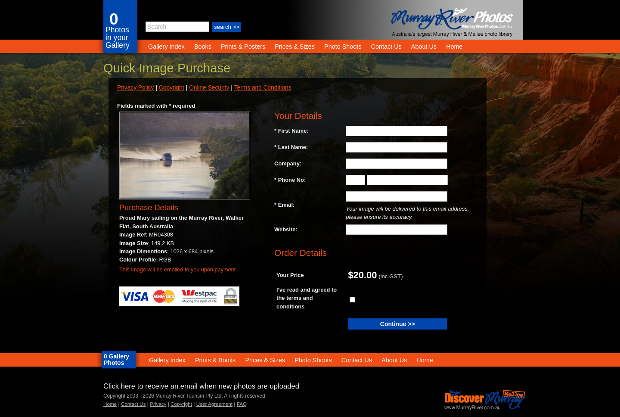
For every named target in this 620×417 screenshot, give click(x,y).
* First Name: (291, 131)
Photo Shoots (342, 46)
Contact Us (386, 46)
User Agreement (214, 404)
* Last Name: (291, 147)
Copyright (171, 87)
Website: (286, 229)
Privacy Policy (135, 87)
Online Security (209, 87)
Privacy (158, 404)
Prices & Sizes (295, 46)
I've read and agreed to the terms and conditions (306, 298)
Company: (287, 163)
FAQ (242, 404)
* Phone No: (290, 180)
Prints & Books (215, 360)
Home (454, 46)
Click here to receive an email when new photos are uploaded (201, 386)
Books (202, 46)
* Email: (284, 205)
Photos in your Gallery (117, 37)
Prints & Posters (244, 46)
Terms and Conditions (262, 87)
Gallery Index (166, 46)
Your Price (290, 275)
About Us (424, 46)
